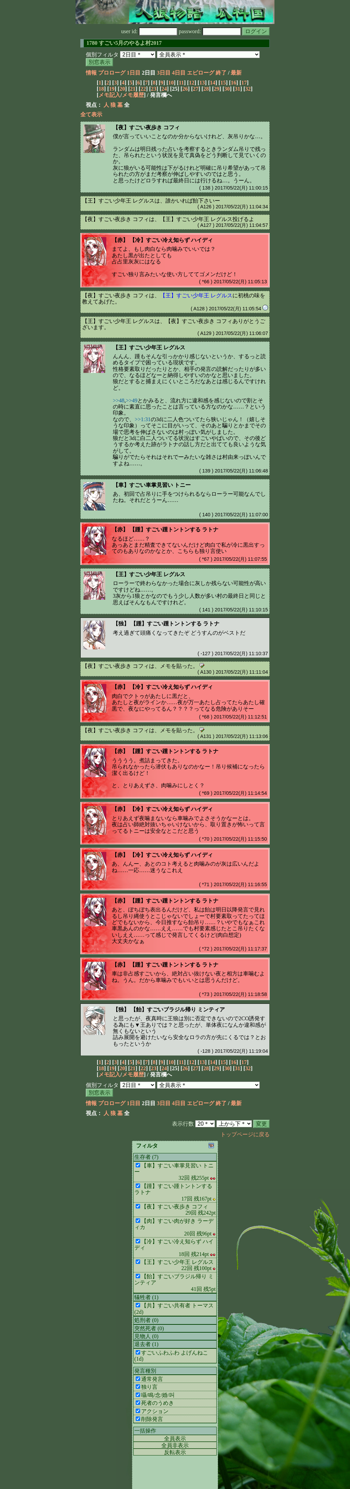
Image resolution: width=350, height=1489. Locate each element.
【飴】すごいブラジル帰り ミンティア (178, 1009)
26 (185, 89)
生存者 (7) (146, 1157)
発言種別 (145, 1371)
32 (248, 89)
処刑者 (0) (146, 1320)
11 (181, 83)
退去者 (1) (146, 1344)
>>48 (118, 400)
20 (122, 89)
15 (223, 83)
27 (195, 89)
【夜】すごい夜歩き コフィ (146, 127)
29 (216, 89)
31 (237, 89)
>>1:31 (143, 419)
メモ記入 (109, 95)
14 (212, 83)
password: (210, 31)
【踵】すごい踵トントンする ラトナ (174, 529)
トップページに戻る (245, 1134)
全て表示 (91, 114)
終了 (221, 73)
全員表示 (175, 1438)
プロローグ (111, 73)
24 (164, 89)
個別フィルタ (102, 54)
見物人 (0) (146, 1336)
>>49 (131, 400)
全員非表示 (175, 1445)
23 (154, 89)
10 (171, 83)
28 (206, 89)
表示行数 (183, 1124)
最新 (236, 73)
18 (101, 89)
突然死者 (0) (149, 1328)
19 (112, 89)
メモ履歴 (133, 95)
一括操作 (145, 1431)
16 (233, 83)
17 (244, 83)
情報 (91, 73)
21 (132, 89)
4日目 (179, 73)
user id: (149, 31)
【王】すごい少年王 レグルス (149, 347)
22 (143, 89)
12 (191, 83)
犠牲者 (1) (146, 1297)
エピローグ (200, 73)
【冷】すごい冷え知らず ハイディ (171, 240)
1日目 (133, 73)
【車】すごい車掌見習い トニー (152, 485)
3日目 (164, 73)
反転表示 (175, 1452)
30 (227, 89)
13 (202, 83)
